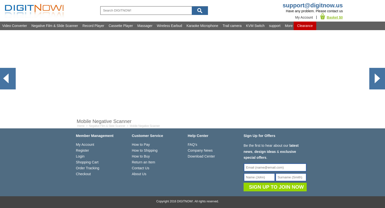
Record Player (93, 26)
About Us (139, 174)
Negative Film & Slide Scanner (54, 26)
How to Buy (141, 156)
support (274, 26)
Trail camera (232, 26)
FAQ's (192, 145)
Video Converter (14, 26)
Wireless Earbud (169, 26)
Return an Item (143, 162)
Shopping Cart (87, 162)
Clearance (305, 26)
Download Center (201, 156)
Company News (200, 150)
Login (80, 156)
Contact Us (140, 168)
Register (82, 150)
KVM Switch (255, 26)
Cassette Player (121, 26)
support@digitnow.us (313, 5)
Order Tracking (87, 168)
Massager (144, 26)
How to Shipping (145, 150)
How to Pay (141, 145)
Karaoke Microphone (202, 26)
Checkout (83, 174)
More (289, 26)
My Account (304, 17)
